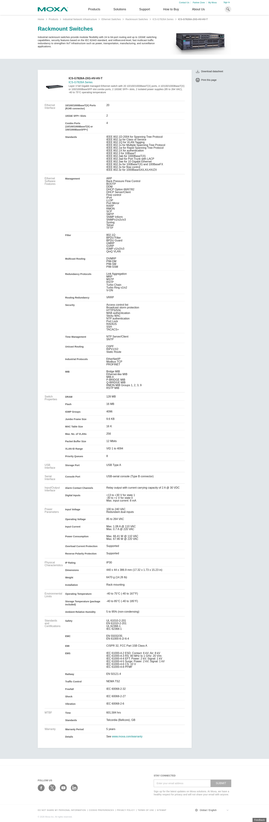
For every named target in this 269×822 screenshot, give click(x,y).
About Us (198, 9)
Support (144, 9)
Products (53, 19)
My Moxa (212, 3)
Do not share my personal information (62, 810)
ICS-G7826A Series (163, 19)
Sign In (227, 2)
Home (41, 19)
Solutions (119, 9)
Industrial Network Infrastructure (80, 19)
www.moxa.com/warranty (127, 736)
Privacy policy (126, 810)
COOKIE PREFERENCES (101, 810)
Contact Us (184, 3)
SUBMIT (221, 783)
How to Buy (171, 9)
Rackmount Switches (136, 19)
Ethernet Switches (111, 19)
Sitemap (161, 810)
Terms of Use (146, 810)
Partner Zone (199, 3)
